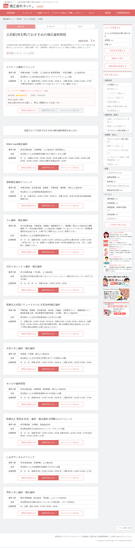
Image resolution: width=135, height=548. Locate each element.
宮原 (108, 44)
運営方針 (90, 537)
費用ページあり (113, 146)
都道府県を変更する (118, 66)
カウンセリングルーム (116, 186)
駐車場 (110, 182)
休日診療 (111, 214)
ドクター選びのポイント (116, 257)
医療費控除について (115, 248)
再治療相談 (111, 111)
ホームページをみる (80, 169)
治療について (43, 13)
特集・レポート (76, 13)
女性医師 (111, 203)
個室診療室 (111, 177)
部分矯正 (111, 89)
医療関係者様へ (124, 13)
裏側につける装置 (114, 126)
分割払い (111, 164)
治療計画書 (111, 102)
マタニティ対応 (113, 98)
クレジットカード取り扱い (118, 139)
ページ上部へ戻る (124, 529)
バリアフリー (112, 173)
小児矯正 (111, 85)
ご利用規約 (81, 537)
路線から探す (118, 58)
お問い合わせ (115, 537)
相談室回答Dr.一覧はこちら (117, 265)
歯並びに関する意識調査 (116, 232)
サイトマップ (127, 537)
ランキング (27, 13)
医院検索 (11, 13)
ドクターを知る (59, 13)
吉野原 (109, 40)
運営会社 (53, 537)
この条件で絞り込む (118, 225)
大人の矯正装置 (113, 240)
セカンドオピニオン (115, 106)
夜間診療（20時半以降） (117, 207)
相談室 (108, 13)
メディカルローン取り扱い (118, 150)
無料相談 (111, 199)
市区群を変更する (118, 50)
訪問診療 (111, 219)
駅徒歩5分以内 (113, 190)
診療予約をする (51, 169)
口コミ (92, 13)
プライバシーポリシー (66, 537)
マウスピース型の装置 (116, 130)
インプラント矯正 (114, 93)
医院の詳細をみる (21, 112)
